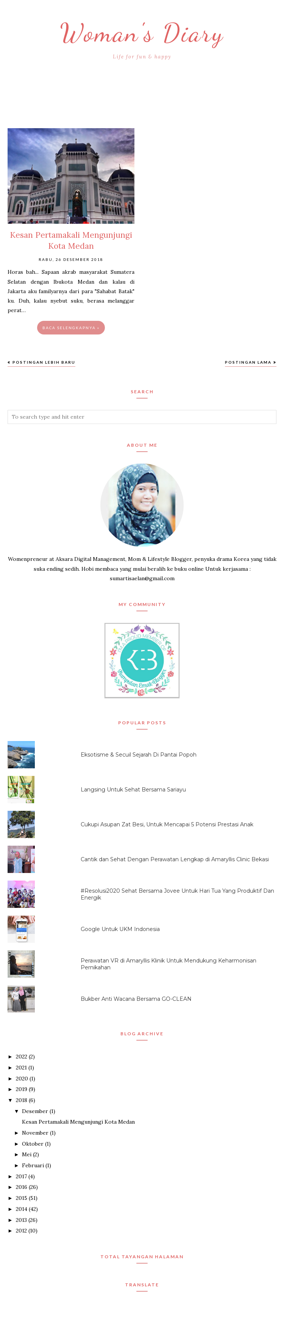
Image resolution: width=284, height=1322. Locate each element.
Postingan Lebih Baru (43, 362)
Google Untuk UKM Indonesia (120, 929)
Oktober (33, 1143)
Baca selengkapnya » (71, 327)
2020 (22, 1078)
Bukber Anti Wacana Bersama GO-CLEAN (136, 998)
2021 (21, 1067)
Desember (35, 1111)
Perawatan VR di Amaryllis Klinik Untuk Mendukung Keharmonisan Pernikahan (168, 964)
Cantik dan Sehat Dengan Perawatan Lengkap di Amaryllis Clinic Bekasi (175, 859)
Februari (33, 1165)
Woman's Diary (142, 32)
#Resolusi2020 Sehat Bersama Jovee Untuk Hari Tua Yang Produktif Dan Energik (177, 894)
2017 (21, 1176)
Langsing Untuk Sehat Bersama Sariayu (133, 789)
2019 (21, 1089)
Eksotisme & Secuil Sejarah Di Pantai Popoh (139, 754)
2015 (21, 1198)
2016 (21, 1187)
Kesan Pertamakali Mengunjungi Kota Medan (78, 1121)
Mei (26, 1154)
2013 (21, 1220)
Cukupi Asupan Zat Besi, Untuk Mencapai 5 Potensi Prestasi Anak (167, 824)
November (35, 1132)
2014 (21, 1209)
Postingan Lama (248, 362)
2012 (21, 1230)
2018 (21, 1100)
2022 (21, 1056)
